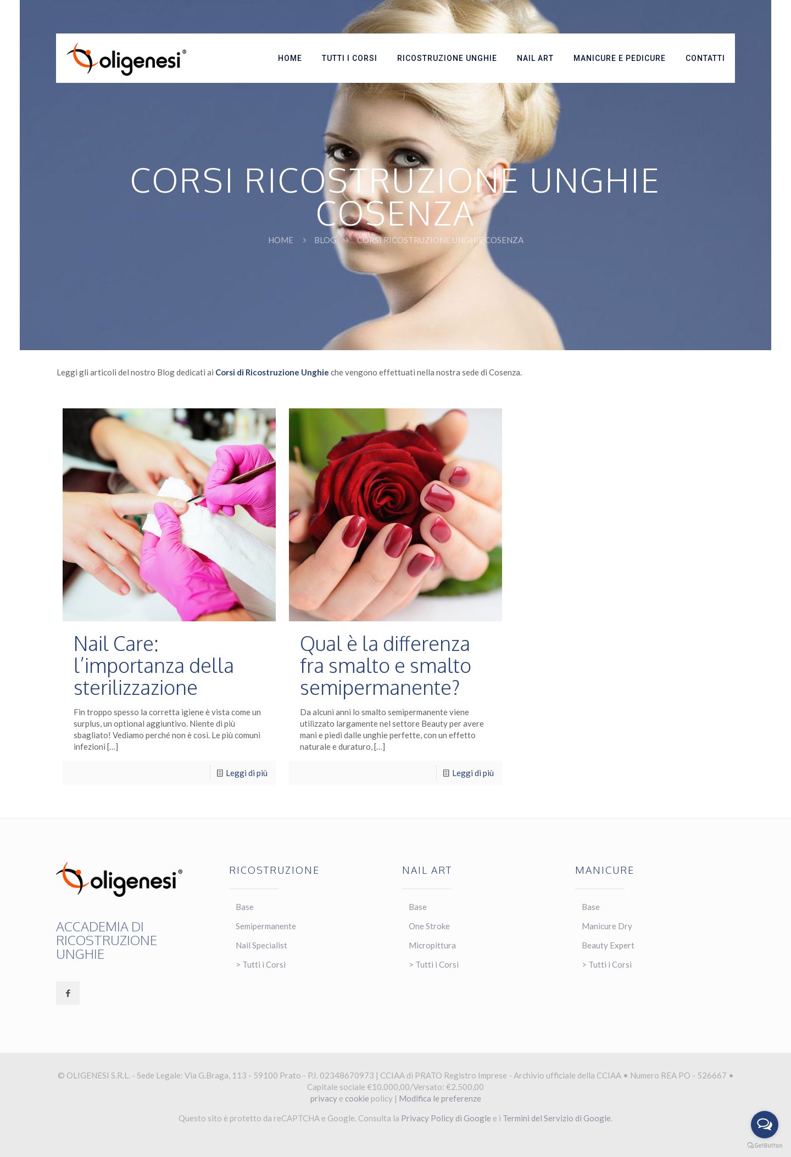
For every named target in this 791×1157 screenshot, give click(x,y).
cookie (357, 1098)
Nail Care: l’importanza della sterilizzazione (154, 665)
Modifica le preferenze (440, 1098)
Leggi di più (247, 773)
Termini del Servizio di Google (557, 1118)
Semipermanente (266, 926)
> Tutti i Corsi (261, 964)
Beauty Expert (608, 945)
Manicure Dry (607, 926)
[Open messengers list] (764, 1124)
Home (280, 240)
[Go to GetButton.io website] (764, 1145)
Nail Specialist (261, 945)
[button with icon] (68, 993)
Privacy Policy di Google (446, 1118)
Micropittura (432, 945)
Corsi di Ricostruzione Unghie (272, 372)
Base (245, 907)
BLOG (325, 240)
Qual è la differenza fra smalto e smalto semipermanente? (385, 665)
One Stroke (429, 926)
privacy (323, 1098)
